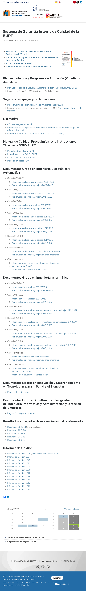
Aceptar (57, 578)
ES (55, 2)
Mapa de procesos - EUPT (19, 162)
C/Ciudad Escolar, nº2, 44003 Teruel (27, 563)
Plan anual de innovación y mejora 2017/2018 (32, 244)
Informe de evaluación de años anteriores (30, 358)
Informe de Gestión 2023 (18, 461)
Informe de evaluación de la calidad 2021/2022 (33, 195)
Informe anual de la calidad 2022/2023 (29, 288)
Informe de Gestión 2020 (19, 471)
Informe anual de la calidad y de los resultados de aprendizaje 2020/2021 (44, 311)
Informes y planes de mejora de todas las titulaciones (35, 264)
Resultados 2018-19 (16, 435)
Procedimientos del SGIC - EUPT (22, 155)
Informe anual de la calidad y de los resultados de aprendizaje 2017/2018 (44, 346)
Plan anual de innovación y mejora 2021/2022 (32, 198)
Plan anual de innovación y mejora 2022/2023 (32, 186)
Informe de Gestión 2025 (18, 455)
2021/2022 (47, 303)
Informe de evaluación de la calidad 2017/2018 (32, 241)
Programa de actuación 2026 (45, 455)
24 (33, 527)
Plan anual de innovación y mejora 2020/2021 (32, 210)
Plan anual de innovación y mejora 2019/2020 (32, 221)
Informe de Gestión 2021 (18, 468)
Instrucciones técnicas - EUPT (21, 159)
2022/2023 (47, 291)
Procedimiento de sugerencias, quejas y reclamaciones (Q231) (35, 106)
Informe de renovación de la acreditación (30, 271)
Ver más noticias (71, 510)
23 (22, 527)
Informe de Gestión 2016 (18, 484)
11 (42, 521)
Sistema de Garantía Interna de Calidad (26, 539)
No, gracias (60, 584)
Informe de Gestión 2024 (19, 458)
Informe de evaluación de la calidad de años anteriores (36, 253)
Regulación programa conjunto (21, 414)
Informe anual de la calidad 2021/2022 (29, 300)
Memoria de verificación (22, 267)
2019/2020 (47, 326)
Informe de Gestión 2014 (18, 491)
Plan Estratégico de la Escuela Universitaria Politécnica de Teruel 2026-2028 (42, 89)
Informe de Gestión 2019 (18, 474)
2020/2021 (47, 315)
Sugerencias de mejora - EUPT (21, 543)
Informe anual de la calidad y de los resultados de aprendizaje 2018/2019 (44, 334)
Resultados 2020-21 (16, 428)
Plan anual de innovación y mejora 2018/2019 (32, 233)
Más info (25, 585)
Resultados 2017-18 (16, 438)
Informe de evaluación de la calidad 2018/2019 (32, 229)
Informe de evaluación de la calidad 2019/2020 (33, 218)
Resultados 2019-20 (16, 431)
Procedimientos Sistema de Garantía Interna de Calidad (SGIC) (35, 135)
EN (59, 2)
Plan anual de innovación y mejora (27, 291)
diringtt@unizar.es (51, 563)
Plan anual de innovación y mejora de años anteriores (35, 256)
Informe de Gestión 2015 (18, 487)
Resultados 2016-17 (16, 441)
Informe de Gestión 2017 (18, 481)
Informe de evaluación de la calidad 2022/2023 (33, 183)
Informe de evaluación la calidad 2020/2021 (31, 206)
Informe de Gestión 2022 (18, 465)
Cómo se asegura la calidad (19, 125)
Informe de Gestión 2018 (18, 478)
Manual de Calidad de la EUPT (20, 152)
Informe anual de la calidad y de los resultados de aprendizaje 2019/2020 (44, 323)
